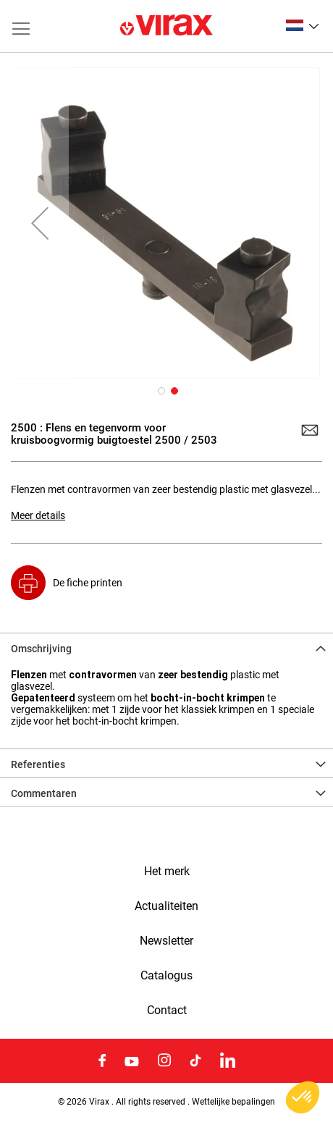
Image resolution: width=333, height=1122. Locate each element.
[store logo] (166, 26)
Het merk (167, 871)
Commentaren (44, 793)
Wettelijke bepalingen (233, 1102)
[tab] (166, 647)
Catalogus (166, 975)
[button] (302, 25)
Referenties (38, 764)
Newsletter (166, 941)
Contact (167, 1010)
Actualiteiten (166, 906)
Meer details (38, 515)
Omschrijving (41, 648)
